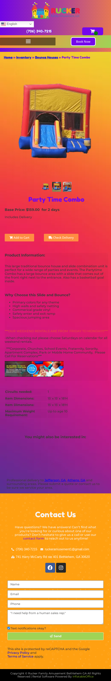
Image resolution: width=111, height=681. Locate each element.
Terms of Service (20, 656)
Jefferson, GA (55, 480)
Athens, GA (76, 480)
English (9, 24)
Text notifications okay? (28, 628)
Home (8, 57)
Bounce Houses (46, 57)
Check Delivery (61, 237)
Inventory (23, 57)
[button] (83, 41)
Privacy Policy (18, 653)
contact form (33, 538)
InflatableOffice (83, 676)
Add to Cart (19, 237)
